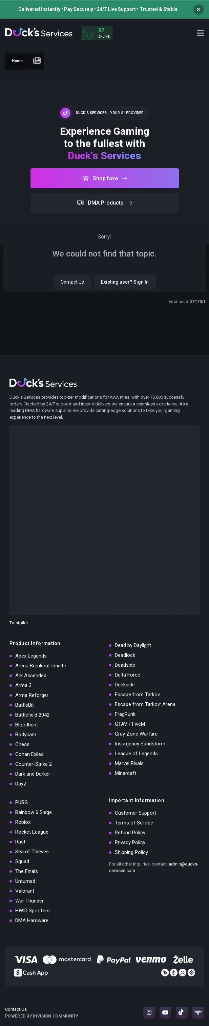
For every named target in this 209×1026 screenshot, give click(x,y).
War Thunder (29, 901)
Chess (22, 744)
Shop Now (104, 178)
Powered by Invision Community (41, 1016)
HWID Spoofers (32, 911)
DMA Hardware (31, 920)
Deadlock (125, 655)
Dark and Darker (32, 774)
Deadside (125, 665)
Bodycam (25, 735)
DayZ (21, 784)
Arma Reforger (31, 695)
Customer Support (135, 813)
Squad (22, 861)
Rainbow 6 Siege (33, 812)
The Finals (26, 871)
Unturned (25, 881)
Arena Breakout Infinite (40, 666)
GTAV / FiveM (130, 724)
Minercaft (125, 773)
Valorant (24, 891)
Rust (20, 842)
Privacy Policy (130, 842)
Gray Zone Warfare (136, 734)
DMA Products (104, 203)
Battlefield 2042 (32, 715)
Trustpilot (18, 622)
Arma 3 (23, 685)
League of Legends (136, 753)
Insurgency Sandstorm (140, 744)
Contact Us (72, 282)
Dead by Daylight (133, 645)
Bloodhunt (26, 725)
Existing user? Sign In (125, 282)
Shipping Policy (131, 852)
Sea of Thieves (32, 852)
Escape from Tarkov (137, 694)
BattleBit (24, 705)
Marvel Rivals (129, 763)
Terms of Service (134, 823)
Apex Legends (31, 656)
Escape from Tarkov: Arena (145, 704)
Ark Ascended (30, 675)
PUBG (21, 802)
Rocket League (31, 832)
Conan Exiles (29, 754)
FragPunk (125, 714)
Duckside (125, 685)
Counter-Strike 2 (33, 764)
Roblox (22, 822)
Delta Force (127, 675)
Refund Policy (130, 833)
